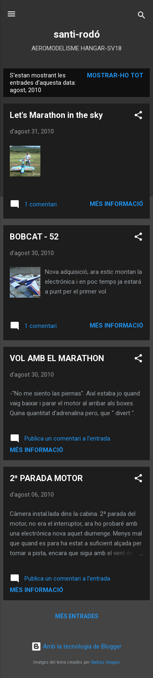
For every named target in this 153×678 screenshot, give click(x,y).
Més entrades (76, 616)
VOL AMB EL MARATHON (57, 358)
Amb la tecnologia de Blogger (76, 646)
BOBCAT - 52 (34, 237)
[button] (138, 116)
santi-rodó (76, 34)
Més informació (116, 204)
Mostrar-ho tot (115, 75)
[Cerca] (141, 16)
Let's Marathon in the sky (56, 115)
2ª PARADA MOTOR (46, 478)
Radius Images (105, 662)
